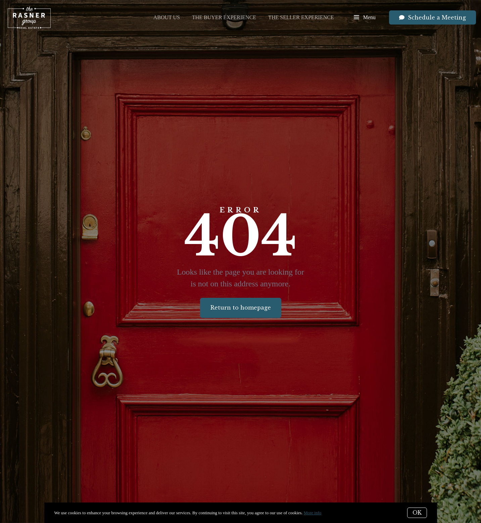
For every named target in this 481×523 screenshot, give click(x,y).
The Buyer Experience (224, 17)
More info (312, 512)
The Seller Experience (301, 17)
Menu (365, 18)
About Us (166, 17)
